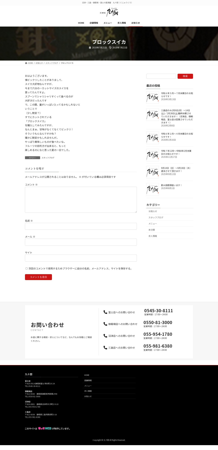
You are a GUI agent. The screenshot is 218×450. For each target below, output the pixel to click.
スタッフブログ (48, 157)
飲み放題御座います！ (171, 185)
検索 (185, 76)
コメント (31, 184)
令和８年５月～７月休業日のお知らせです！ (177, 95)
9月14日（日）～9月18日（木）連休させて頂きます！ (176, 169)
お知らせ (153, 211)
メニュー (153, 223)
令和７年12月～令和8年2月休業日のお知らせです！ (176, 152)
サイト (28, 257)
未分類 (152, 229)
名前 (29, 225)
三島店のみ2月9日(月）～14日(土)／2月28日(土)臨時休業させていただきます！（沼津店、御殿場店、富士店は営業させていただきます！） (177, 116)
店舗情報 (88, 385)
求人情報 (153, 235)
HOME (86, 380)
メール (30, 241)
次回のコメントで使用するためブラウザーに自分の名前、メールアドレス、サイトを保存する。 (81, 273)
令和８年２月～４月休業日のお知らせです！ (177, 135)
